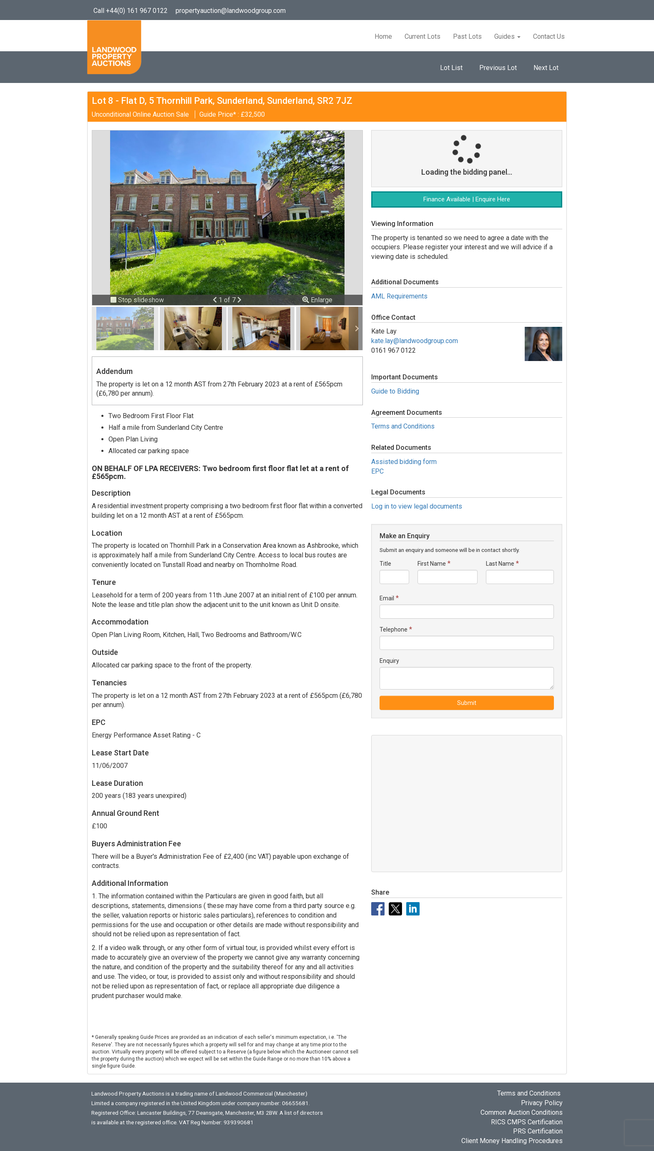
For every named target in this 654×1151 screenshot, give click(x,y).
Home (383, 36)
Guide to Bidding (395, 391)
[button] (216, 300)
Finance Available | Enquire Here (466, 199)
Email (387, 598)
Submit (466, 703)
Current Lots (422, 36)
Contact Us (549, 36)
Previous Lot (498, 68)
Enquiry (389, 660)
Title (385, 563)
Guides (507, 36)
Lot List (451, 68)
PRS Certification (538, 1131)
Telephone (393, 629)
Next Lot (545, 68)
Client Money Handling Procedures (512, 1141)
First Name (432, 563)
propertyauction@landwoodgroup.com (231, 11)
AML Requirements (399, 296)
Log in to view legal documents (416, 506)
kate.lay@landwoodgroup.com (414, 341)
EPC (377, 471)
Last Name (500, 563)
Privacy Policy (542, 1103)
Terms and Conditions (403, 426)
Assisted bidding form (404, 462)
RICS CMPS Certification (527, 1122)
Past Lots (467, 36)
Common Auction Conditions (521, 1112)
